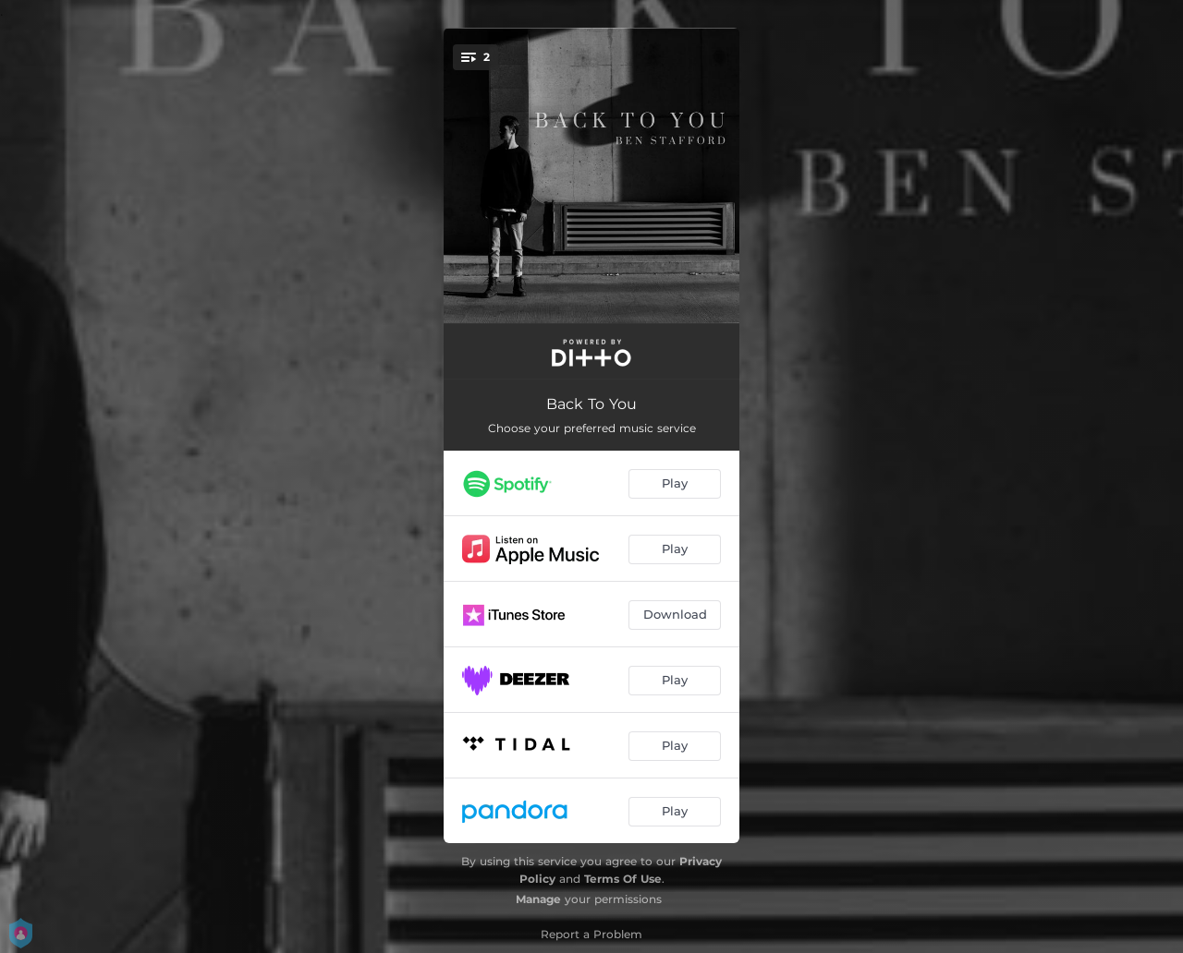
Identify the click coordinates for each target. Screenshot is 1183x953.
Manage (538, 899)
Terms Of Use (623, 879)
